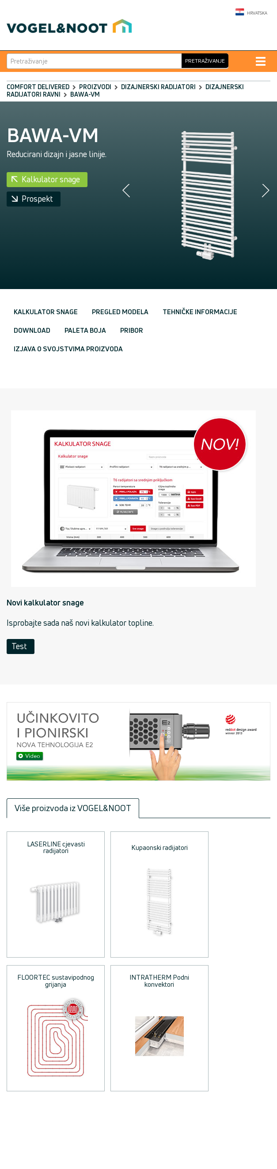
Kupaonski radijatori (159, 847)
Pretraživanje (205, 60)
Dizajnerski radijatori (158, 87)
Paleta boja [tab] (85, 330)
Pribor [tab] (131, 330)
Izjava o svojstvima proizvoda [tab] (68, 348)
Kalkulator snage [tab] (46, 311)
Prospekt (37, 198)
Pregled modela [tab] (120, 311)
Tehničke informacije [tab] (200, 311)
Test (19, 646)
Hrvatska (251, 12)
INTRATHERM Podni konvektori (159, 980)
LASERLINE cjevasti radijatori (56, 847)
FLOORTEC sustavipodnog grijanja (55, 980)
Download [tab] (32, 330)
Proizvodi (95, 87)
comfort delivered (38, 87)
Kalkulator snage (51, 179)
